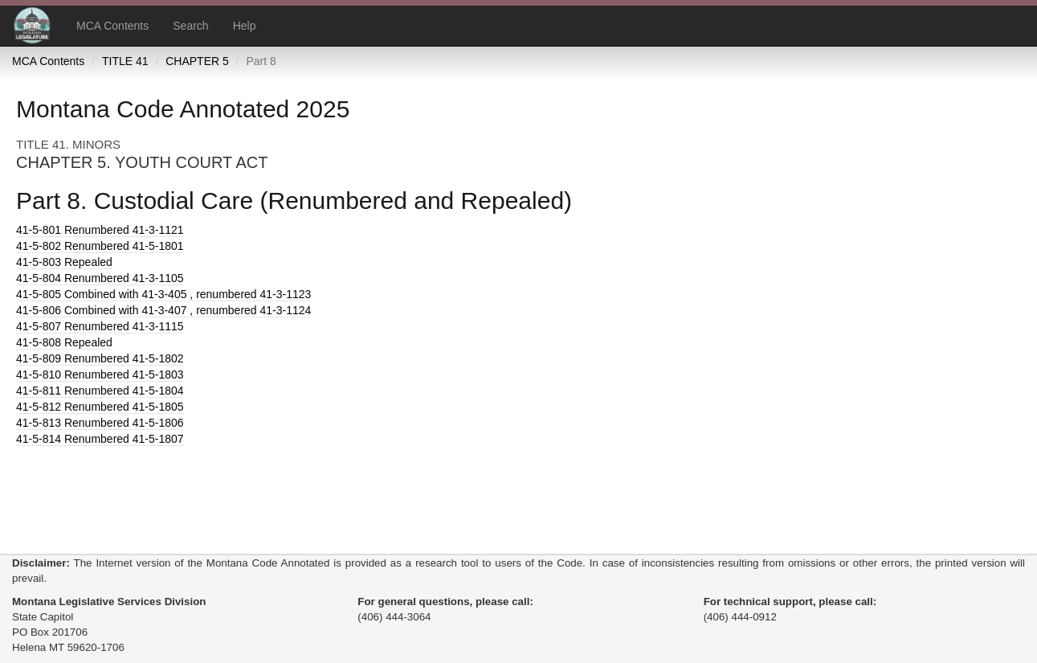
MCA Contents (112, 25)
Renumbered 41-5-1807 (100, 438)
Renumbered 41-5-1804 (100, 390)
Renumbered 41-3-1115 (100, 326)
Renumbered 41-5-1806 (100, 422)
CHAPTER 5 (197, 61)
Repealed (64, 262)
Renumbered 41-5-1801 (100, 245)
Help (244, 25)
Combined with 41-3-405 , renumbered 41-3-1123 (163, 294)
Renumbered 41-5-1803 (100, 374)
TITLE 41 (125, 61)
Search (190, 25)
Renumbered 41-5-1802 (100, 358)
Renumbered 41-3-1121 (100, 229)
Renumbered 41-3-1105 (100, 278)
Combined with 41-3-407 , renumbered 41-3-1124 (163, 310)
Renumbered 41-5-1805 (100, 406)
